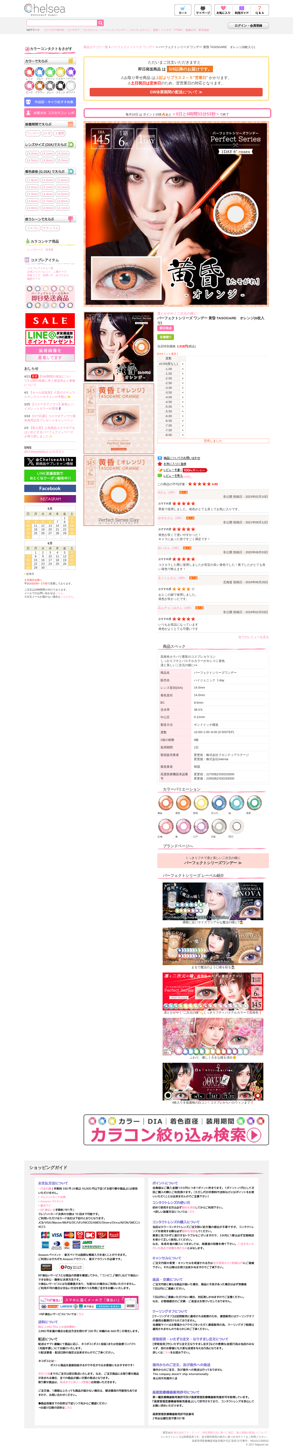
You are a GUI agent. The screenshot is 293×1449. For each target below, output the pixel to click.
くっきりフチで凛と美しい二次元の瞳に (213, 860)
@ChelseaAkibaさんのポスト (44, 451)
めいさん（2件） (169, 548)
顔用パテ (48, 275)
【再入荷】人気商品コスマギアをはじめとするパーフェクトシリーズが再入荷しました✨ (49, 432)
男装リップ (33, 275)
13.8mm (62, 201)
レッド (29, 77)
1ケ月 (47, 133)
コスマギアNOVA (54, 30)
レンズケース (35, 249)
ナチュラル (50, 228)
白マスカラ (62, 275)
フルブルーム (90, 30)
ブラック (60, 91)
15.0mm (62, 160)
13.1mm (47, 187)
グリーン (50, 77)
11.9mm (32, 180)
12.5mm (47, 180)
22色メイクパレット (39, 271)
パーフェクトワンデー (114, 30)
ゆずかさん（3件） (171, 518)
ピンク (29, 91)
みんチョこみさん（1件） (175, 608)
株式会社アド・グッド (187, 1432)
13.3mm (32, 194)
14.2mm (62, 153)
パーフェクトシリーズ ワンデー (133, 47)
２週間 (59, 133)
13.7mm (47, 201)
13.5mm (62, 194)
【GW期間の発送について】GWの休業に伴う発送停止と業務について (49, 381)
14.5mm (32, 160)
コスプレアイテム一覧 (40, 268)
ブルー (40, 77)
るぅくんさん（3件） (172, 578)
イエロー (60, 77)
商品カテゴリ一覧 (96, 47)
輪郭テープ (33, 278)
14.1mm (47, 153)
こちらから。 (68, 596)
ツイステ (166, 30)
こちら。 (60, 593)
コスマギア (73, 30)
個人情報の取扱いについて (251, 1432)
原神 (155, 30)
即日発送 (204, 30)
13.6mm (32, 201)
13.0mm (32, 187)
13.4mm (47, 194)
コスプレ (33, 228)
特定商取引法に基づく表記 (217, 1432)
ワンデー (33, 133)
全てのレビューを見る (253, 637)
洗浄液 (49, 249)
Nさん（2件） (167, 492)
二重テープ (59, 271)
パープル (71, 77)
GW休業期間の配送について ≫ (176, 92)
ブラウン (40, 91)
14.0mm (32, 153)
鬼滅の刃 (190, 30)
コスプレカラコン (139, 30)
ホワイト (71, 91)
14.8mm (47, 160)
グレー (50, 91)
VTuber (178, 29)
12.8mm (62, 180)
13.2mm (62, 187)
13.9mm (32, 208)
